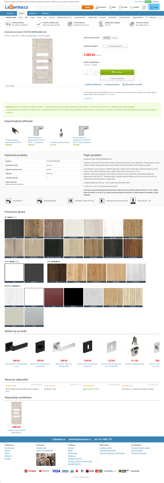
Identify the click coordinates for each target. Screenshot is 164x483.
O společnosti (9, 448)
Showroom (100, 7)
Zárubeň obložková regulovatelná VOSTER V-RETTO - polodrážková (36, 140)
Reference (8, 456)
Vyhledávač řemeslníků (108, 450)
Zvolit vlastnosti (115, 46)
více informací (110, 94)
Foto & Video (10, 86)
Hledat (87, 7)
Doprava (71, 448)
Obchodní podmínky (75, 459)
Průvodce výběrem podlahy (140, 448)
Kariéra (7, 453)
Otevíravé (107, 38)
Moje (112, 7)
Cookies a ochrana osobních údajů (80, 461)
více (139, 1)
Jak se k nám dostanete (44, 450)
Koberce (33, 13)
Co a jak (123, 7)
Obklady (46, 13)
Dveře (22, 13)
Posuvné (114, 38)
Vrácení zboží (72, 453)
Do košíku (117, 72)
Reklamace (72, 456)
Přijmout (148, 1)
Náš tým (8, 450)
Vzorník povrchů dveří (138, 453)
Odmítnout (155, 1)
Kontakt (134, 7)
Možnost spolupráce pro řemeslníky (112, 453)
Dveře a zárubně (137, 450)
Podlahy (11, 13)
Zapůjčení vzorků (106, 448)
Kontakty (8, 459)
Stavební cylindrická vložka (60, 142)
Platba (70, 450)
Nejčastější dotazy (74, 464)
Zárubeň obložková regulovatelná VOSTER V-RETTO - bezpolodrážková (82, 140)
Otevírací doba (41, 448)
